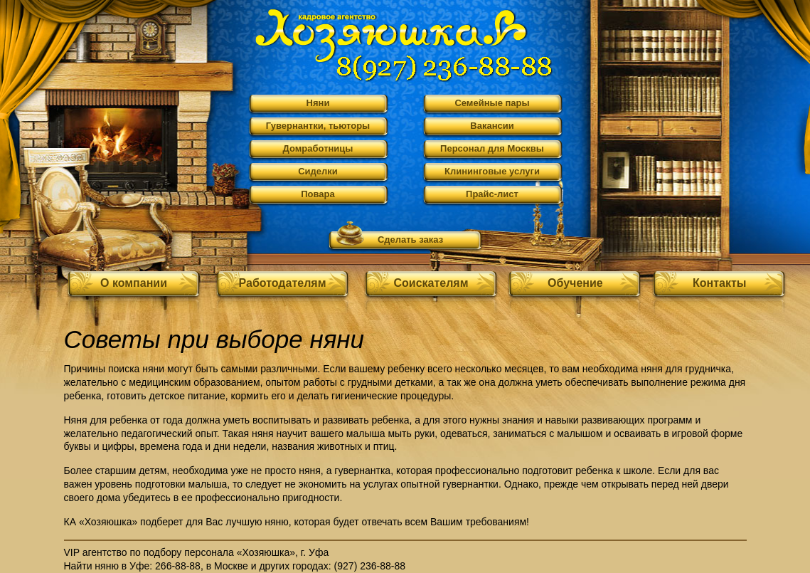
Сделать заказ (410, 239)
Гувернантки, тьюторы (318, 125)
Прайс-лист (492, 194)
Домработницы (318, 148)
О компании (133, 283)
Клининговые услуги (492, 171)
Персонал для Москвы (492, 148)
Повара (318, 194)
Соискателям (430, 283)
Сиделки (318, 171)
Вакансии (491, 125)
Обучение (575, 283)
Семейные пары (491, 103)
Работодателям (282, 283)
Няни (318, 103)
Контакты (719, 283)
